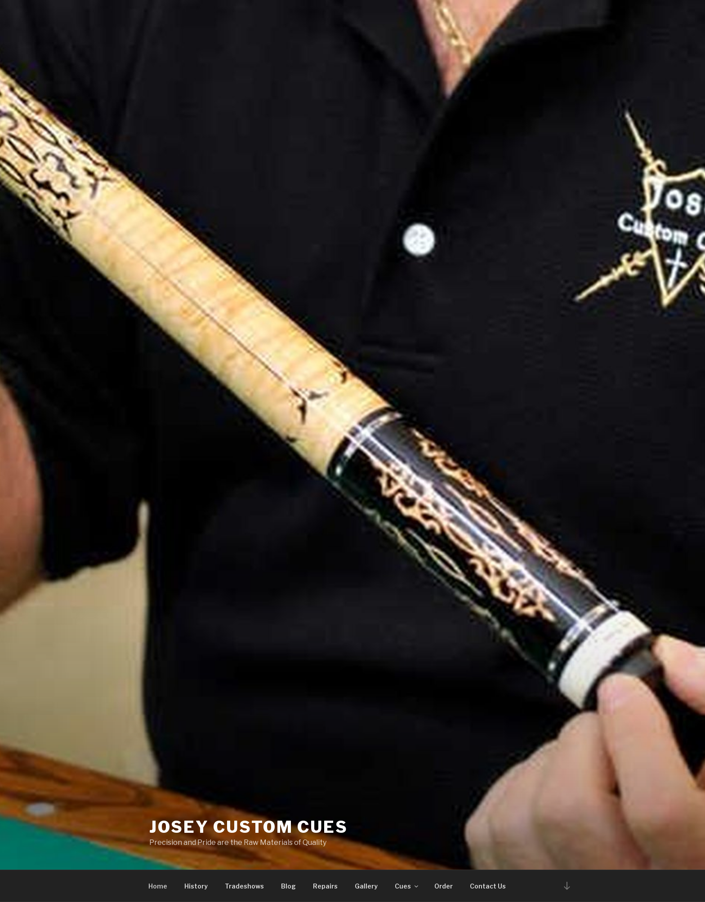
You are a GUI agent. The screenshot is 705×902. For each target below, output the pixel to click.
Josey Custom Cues (248, 827)
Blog (288, 886)
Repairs (325, 886)
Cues (407, 886)
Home (157, 886)
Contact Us (488, 886)
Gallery (366, 886)
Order (443, 886)
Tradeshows (244, 886)
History (196, 886)
